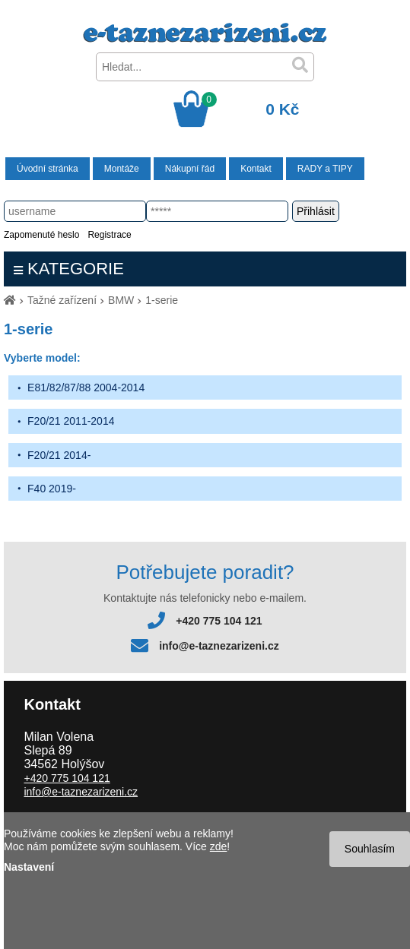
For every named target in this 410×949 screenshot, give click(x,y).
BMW (121, 300)
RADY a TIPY (325, 168)
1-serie (161, 300)
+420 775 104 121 (219, 621)
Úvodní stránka (47, 168)
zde (218, 846)
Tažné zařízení (62, 300)
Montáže (121, 168)
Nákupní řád (190, 168)
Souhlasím (370, 849)
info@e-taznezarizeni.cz (219, 646)
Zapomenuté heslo (41, 234)
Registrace (109, 234)
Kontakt (256, 168)
